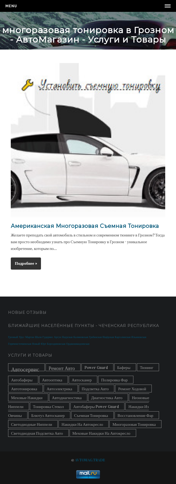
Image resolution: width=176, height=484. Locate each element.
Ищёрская (108, 337)
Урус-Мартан (26, 337)
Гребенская (95, 337)
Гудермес (48, 337)
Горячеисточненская (19, 344)
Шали (38, 337)
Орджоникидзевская (77, 344)
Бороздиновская (56, 344)
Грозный (13, 337)
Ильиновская (138, 337)
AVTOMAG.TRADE (90, 460)
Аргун (57, 337)
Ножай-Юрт (39, 344)
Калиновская (80, 337)
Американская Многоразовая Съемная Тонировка (85, 226)
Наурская (67, 337)
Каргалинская (122, 337)
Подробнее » (26, 263)
